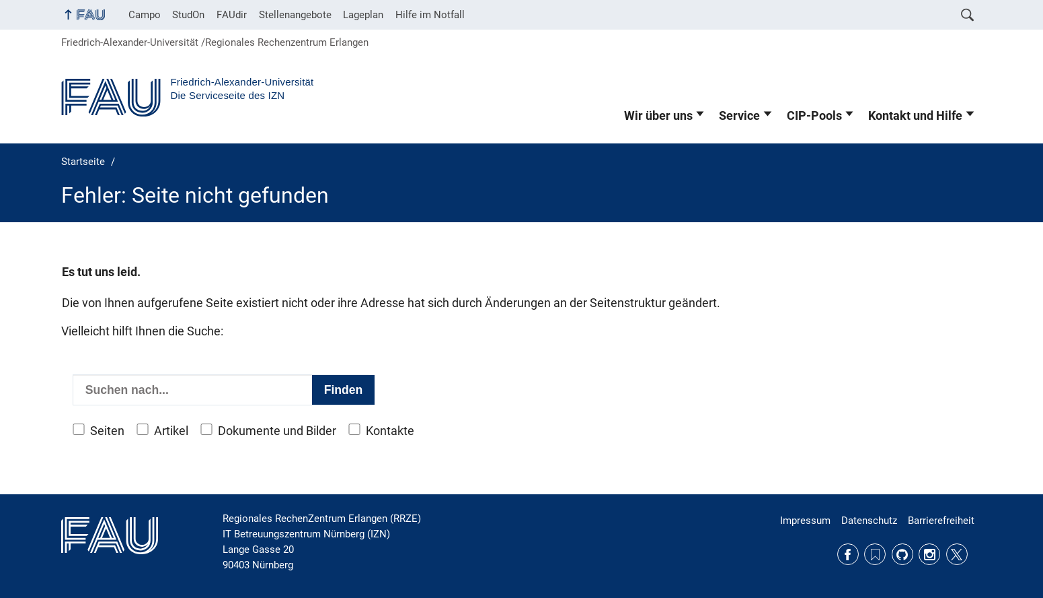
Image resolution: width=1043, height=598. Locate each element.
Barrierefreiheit (941, 520)
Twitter (957, 554)
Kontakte (390, 431)
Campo (144, 15)
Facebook (848, 554)
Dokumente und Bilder (277, 431)
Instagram (929, 554)
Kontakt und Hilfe (915, 116)
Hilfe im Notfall (430, 15)
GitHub (902, 554)
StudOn (188, 15)
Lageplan (363, 15)
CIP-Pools (814, 116)
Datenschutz (869, 520)
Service (739, 116)
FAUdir (232, 15)
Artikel (171, 431)
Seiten (107, 431)
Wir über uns (658, 116)
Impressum (805, 520)
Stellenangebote (295, 15)
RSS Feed (875, 554)
